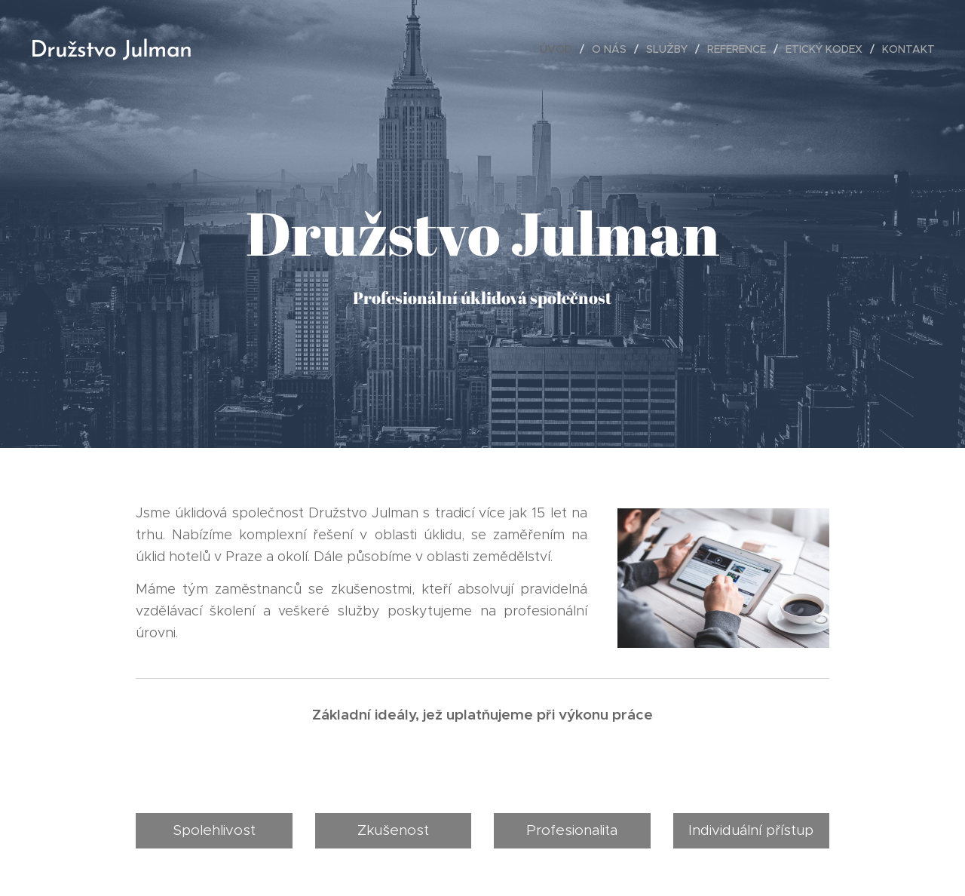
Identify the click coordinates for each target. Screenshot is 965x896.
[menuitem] (560, 49)
